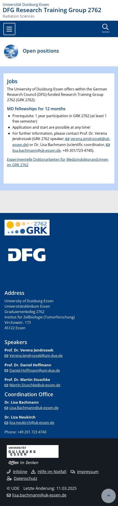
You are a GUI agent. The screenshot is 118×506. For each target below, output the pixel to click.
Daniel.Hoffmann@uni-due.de (34, 370)
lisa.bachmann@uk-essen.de (39, 495)
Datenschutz (22, 478)
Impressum (84, 471)
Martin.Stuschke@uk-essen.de (34, 385)
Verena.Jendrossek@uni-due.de (36, 355)
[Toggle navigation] (9, 29)
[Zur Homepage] (59, 4)
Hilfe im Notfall (48, 471)
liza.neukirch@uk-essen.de (31, 422)
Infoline (17, 471)
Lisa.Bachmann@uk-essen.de (34, 407)
